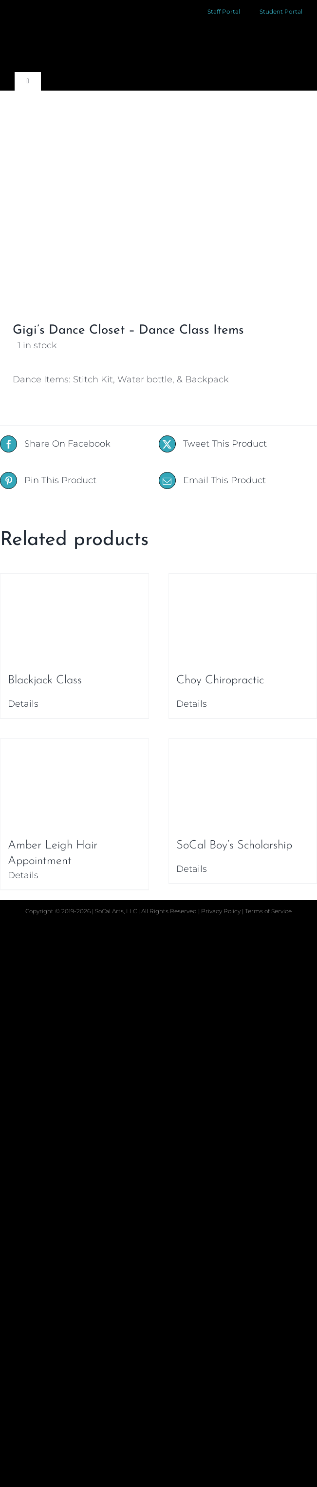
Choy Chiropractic (220, 680)
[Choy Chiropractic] (243, 618)
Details (23, 703)
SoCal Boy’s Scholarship (234, 845)
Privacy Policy (221, 911)
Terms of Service (268, 911)
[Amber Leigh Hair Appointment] (74, 783)
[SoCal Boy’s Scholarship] (243, 783)
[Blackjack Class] (74, 618)
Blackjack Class (45, 680)
